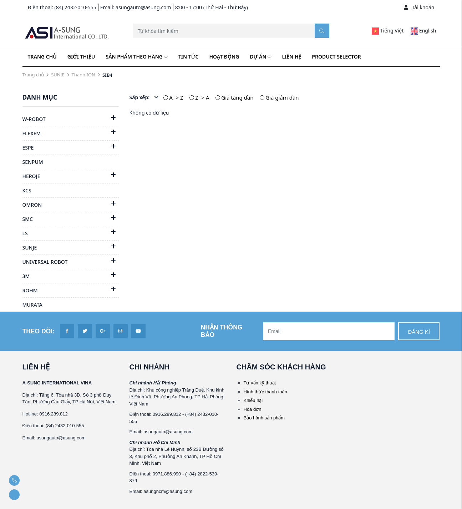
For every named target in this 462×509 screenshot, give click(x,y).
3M (26, 276)
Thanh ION (83, 74)
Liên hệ (291, 56)
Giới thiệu (81, 56)
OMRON (32, 204)
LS (25, 233)
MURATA (32, 304)
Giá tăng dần (237, 97)
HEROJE (31, 176)
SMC (27, 219)
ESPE (28, 147)
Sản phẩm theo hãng (137, 56)
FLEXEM (31, 133)
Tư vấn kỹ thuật (260, 382)
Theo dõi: (38, 331)
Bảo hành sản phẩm (264, 417)
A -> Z (176, 97)
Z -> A (202, 97)
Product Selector (336, 56)
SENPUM (32, 161)
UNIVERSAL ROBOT (45, 261)
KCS (26, 190)
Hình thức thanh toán (265, 391)
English (423, 30)
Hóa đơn (253, 409)
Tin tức (188, 56)
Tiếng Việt (387, 30)
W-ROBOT (34, 119)
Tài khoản (419, 7)
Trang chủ (42, 56)
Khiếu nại (253, 400)
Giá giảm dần (282, 97)
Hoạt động (224, 56)
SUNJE (57, 74)
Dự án (260, 56)
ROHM (30, 290)
